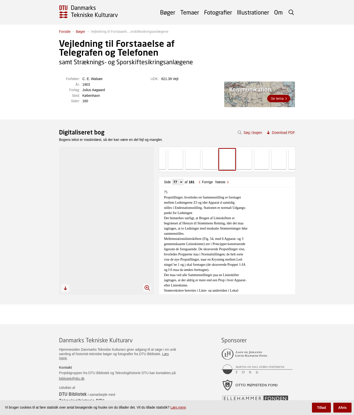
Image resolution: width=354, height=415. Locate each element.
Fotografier (218, 12)
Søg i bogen (252, 132)
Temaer (189, 12)
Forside (65, 31)
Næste (220, 182)
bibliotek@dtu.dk (72, 379)
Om (278, 12)
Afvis (342, 408)
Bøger (167, 12)
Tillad (321, 408)
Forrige (207, 182)
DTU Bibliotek (73, 394)
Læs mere (178, 407)
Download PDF (283, 132)
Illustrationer (253, 12)
